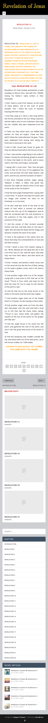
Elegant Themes (19, 717)
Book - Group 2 (24, 28)
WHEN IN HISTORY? (21, 61)
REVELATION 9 (10, 591)
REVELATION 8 (10, 585)
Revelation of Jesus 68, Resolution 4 (24, 679)
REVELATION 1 (10, 549)
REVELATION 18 (12, 485)
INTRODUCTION (10, 544)
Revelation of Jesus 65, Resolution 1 (24, 705)
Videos (21, 673)
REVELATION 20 (10, 647)
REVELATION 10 (10, 596)
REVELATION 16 (12, 453)
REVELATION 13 (10, 611)
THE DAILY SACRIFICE (18, 55)
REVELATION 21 (10, 653)
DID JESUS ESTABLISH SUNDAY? (24, 69)
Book (15, 28)
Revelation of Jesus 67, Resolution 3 (24, 688)
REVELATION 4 (10, 565)
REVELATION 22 (10, 658)
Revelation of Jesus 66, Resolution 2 (24, 696)
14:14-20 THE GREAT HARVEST (27, 81)
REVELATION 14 (10, 616)
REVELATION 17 (10, 632)
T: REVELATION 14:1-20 (26, 44)
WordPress (39, 717)
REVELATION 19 (12, 517)
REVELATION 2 (10, 554)
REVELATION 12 (12, 422)
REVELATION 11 (10, 601)
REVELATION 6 (10, 575)
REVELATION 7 (10, 580)
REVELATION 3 (10, 560)
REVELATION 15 (10, 622)
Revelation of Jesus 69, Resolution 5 (24, 670)
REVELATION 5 (10, 570)
